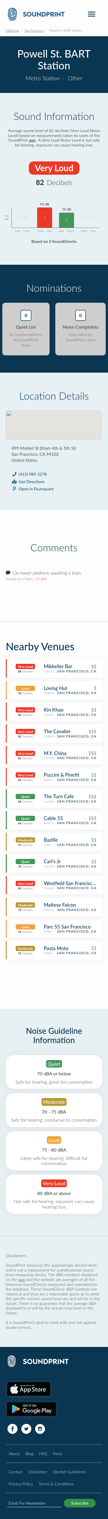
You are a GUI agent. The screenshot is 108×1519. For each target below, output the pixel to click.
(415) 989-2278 (29, 474)
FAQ (43, 1453)
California (12, 30)
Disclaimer (38, 1471)
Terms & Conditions (56, 1483)
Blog (29, 1453)
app (32, 140)
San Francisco (33, 30)
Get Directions (28, 481)
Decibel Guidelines (69, 1471)
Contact (16, 1471)
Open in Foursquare (33, 488)
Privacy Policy (21, 1483)
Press (57, 1453)
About (14, 1453)
